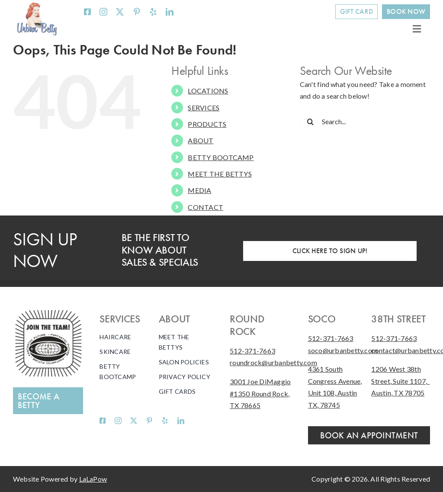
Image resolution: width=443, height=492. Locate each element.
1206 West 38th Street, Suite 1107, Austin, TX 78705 (400, 381)
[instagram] (103, 12)
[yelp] (153, 12)
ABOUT (200, 140)
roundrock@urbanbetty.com (273, 362)
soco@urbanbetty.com (343, 350)
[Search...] (365, 121)
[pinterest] (137, 12)
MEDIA (199, 190)
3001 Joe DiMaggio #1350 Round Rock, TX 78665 (260, 393)
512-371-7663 (252, 351)
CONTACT (205, 207)
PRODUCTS (207, 124)
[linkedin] (169, 12)
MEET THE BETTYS (220, 174)
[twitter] (120, 12)
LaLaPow (93, 479)
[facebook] (87, 12)
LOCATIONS (208, 91)
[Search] (310, 121)
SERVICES (203, 107)
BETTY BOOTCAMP (221, 157)
